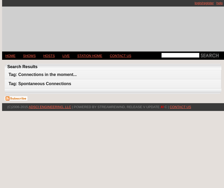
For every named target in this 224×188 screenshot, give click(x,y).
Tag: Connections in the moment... (43, 74)
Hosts (49, 56)
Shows (29, 56)
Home (10, 56)
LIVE (66, 56)
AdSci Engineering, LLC (50, 107)
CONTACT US (120, 56)
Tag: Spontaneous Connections (40, 83)
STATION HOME (89, 56)
